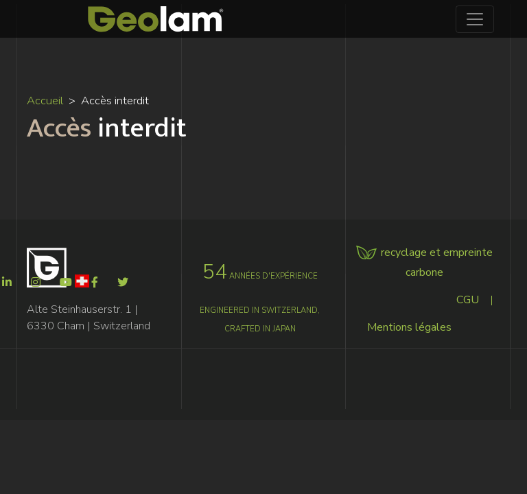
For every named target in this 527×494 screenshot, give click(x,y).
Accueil (45, 100)
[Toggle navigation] (475, 19)
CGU (467, 299)
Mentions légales (409, 327)
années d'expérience (260, 276)
